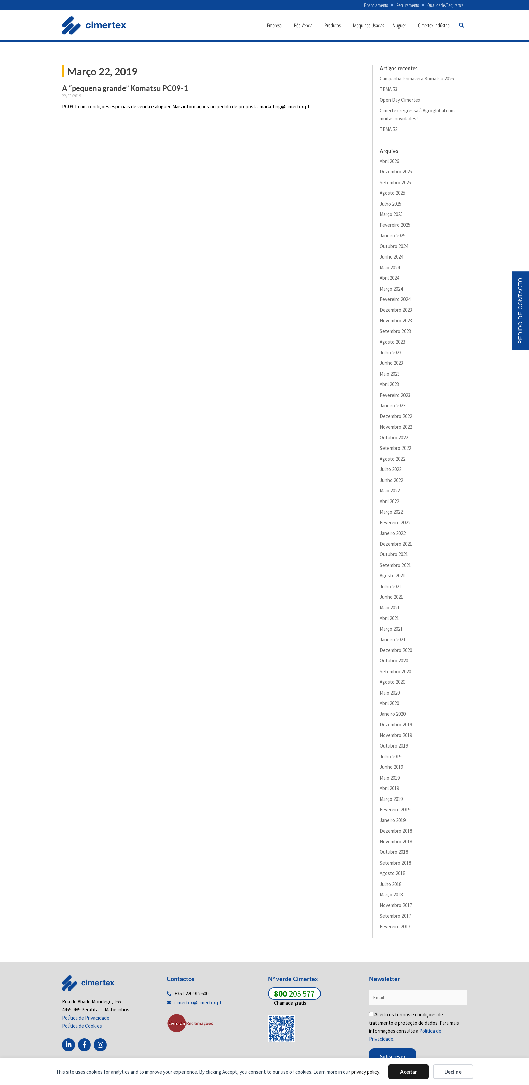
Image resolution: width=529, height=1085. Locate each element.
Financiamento (370, 6)
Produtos (334, 27)
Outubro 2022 (394, 439)
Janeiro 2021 (393, 641)
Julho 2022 (390, 471)
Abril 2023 (389, 386)
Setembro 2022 (395, 450)
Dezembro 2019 (396, 726)
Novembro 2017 (396, 907)
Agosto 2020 (392, 684)
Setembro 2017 (395, 918)
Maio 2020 (390, 694)
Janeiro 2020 (393, 715)
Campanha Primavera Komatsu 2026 (417, 80)
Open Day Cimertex (400, 102)
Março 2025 (391, 216)
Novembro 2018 (396, 843)
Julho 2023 (390, 354)
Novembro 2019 (396, 737)
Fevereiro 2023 (395, 397)
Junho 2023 (391, 365)
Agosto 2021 (392, 577)
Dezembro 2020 (396, 652)
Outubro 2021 (394, 556)
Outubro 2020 (394, 662)
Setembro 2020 (395, 673)
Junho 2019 (391, 769)
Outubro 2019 (394, 747)
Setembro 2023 (395, 333)
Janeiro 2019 (393, 822)
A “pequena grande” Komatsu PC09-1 (125, 90)
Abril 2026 (389, 163)
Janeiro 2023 (393, 407)
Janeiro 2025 (393, 237)
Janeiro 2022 (393, 535)
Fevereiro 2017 (395, 928)
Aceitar (408, 1071)
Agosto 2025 (392, 195)
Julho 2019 (390, 758)
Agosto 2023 (392, 344)
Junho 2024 (391, 258)
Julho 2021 (390, 588)
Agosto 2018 (392, 875)
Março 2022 (391, 514)
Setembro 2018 (395, 864)
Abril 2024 (389, 280)
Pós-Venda (305, 27)
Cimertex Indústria (434, 27)
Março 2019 (391, 800)
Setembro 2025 (395, 184)
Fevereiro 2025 (395, 226)
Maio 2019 (390, 779)
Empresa (276, 27)
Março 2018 (391, 896)
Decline (453, 1071)
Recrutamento (404, 6)
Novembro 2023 (396, 322)
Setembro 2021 (395, 567)
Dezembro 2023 (396, 311)
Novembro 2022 (396, 429)
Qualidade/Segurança (444, 6)
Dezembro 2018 (396, 833)
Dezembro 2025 (396, 173)
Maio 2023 (390, 375)
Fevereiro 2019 (395, 811)
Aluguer (401, 27)
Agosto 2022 (392, 460)
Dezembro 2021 (396, 545)
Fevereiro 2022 (395, 524)
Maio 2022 (390, 492)
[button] (461, 27)
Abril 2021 (389, 620)
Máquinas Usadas (368, 27)
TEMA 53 (388, 91)
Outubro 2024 (394, 248)
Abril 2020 (389, 705)
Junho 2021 (391, 599)
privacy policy (365, 1071)
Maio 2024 (390, 269)
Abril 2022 (389, 503)
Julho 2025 (390, 205)
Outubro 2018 (394, 854)
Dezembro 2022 (396, 418)
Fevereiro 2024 (395, 301)
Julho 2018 (390, 886)
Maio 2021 (390, 609)
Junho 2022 (391, 482)
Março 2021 (391, 630)
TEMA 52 (388, 131)
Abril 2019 (389, 790)
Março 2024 (391, 290)
